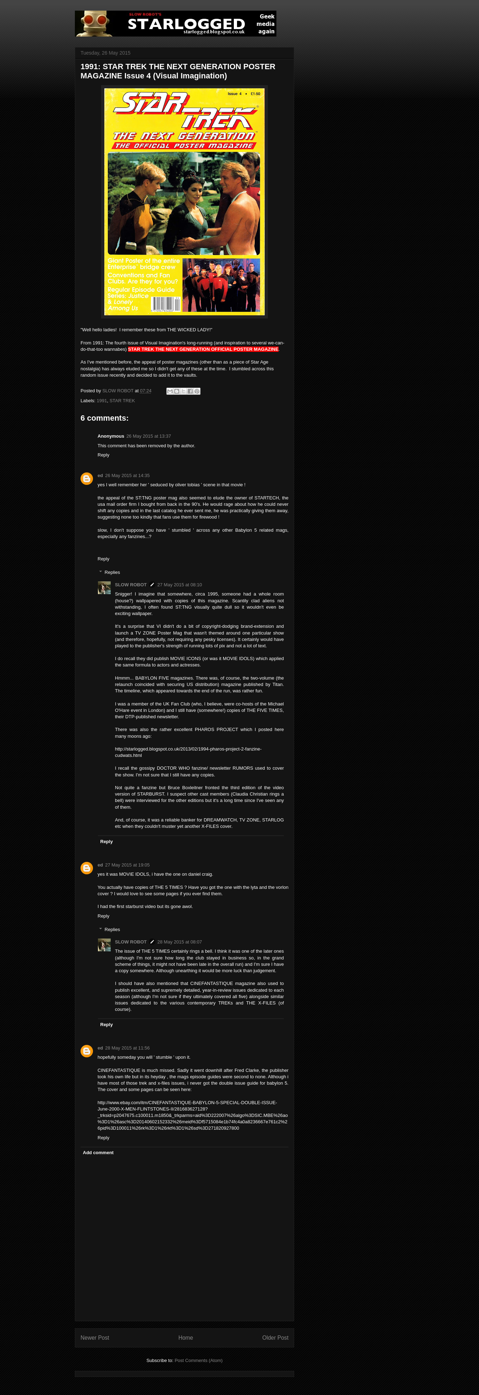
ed (100, 475)
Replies (112, 572)
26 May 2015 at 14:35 (127, 475)
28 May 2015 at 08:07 (180, 942)
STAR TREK (122, 400)
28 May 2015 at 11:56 (127, 1048)
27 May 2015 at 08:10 (180, 584)
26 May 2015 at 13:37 (148, 436)
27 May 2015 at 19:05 (127, 865)
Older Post (275, 1338)
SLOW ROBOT (131, 584)
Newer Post (95, 1338)
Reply (103, 455)
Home (185, 1338)
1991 (102, 400)
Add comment (98, 1152)
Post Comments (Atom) (198, 1360)
